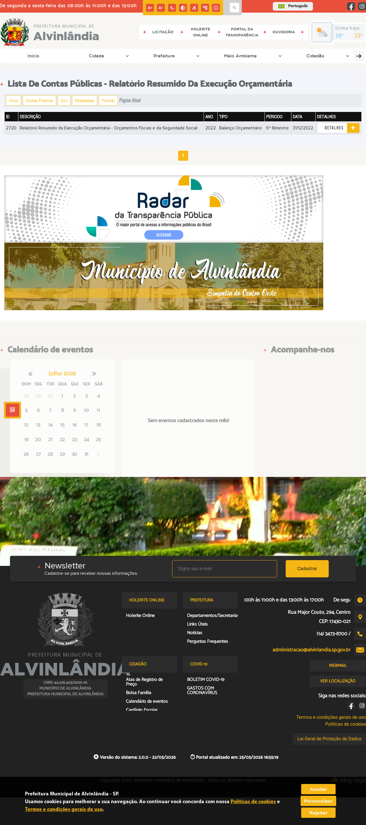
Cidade (44, 56)
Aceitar (318, 789)
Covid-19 (350, 56)
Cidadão (154, 56)
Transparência (191, 56)
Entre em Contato (271, 56)
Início (15, 56)
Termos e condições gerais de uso (331, 717)
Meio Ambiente (116, 56)
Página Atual (130, 100)
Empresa (229, 56)
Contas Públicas (39, 100)
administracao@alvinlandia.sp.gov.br (311, 650)
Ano (64, 100)
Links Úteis (315, 56)
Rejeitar (318, 812)
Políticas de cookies (345, 724)
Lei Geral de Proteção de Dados (329, 738)
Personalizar (318, 800)
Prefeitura (76, 56)
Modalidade (84, 100)
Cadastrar (307, 568)
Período (108, 100)
